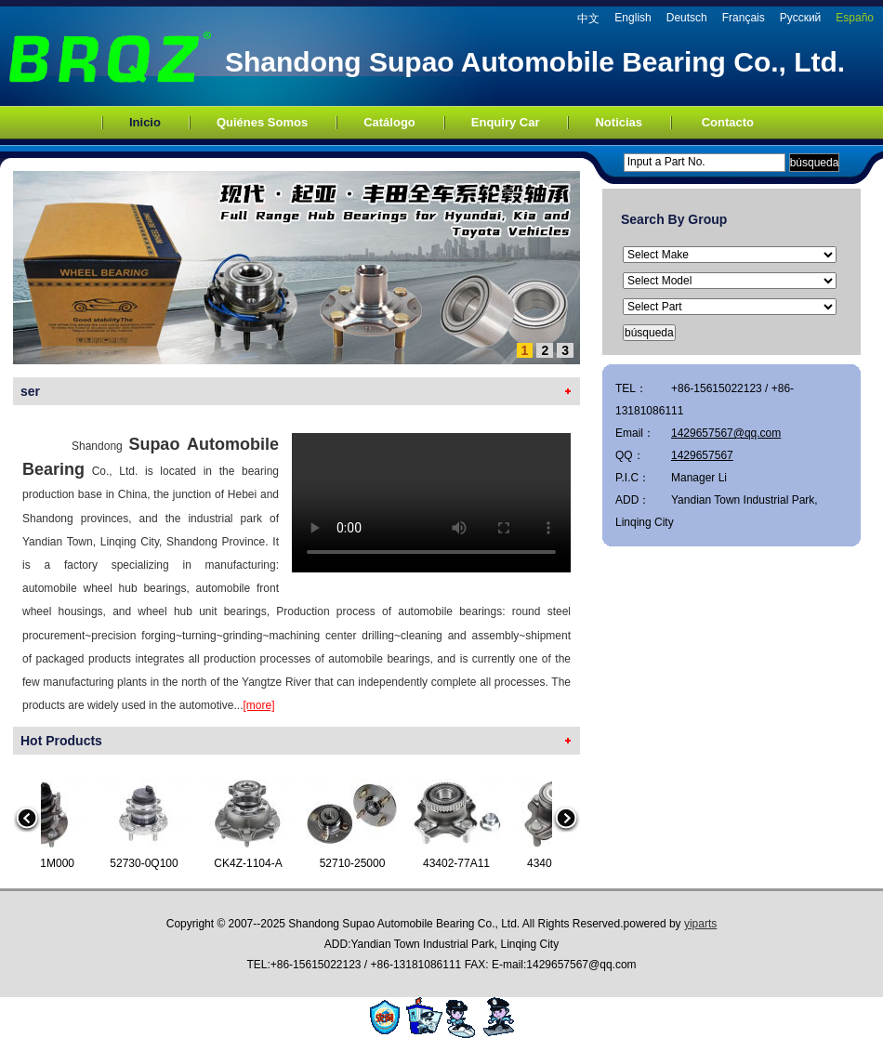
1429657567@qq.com (726, 433)
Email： (634, 433)
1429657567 (702, 455)
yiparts (700, 923)
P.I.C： (632, 477)
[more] (258, 705)
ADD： (632, 499)
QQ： (629, 455)
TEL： (631, 388)
